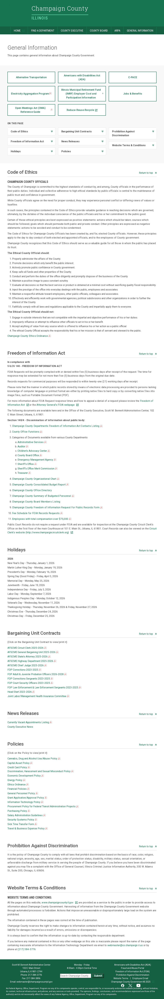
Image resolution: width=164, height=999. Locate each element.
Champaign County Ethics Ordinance (29, 335)
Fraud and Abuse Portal (132, 968)
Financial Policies (18, 788)
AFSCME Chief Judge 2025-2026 (27, 665)
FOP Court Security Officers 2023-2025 (30, 682)
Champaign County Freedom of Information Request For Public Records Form (57, 507)
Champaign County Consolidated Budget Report (40, 484)
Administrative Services (32, 442)
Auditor (23, 446)
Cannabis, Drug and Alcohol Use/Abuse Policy (33, 758)
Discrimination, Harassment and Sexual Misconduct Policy (40, 771)
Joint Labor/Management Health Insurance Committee (38, 696)
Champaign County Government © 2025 (131, 981)
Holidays (14, 150)
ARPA (115, 29)
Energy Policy (16, 780)
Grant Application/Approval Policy (27, 797)
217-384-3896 (33, 978)
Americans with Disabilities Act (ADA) (79, 76)
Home (15, 29)
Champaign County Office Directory (32, 490)
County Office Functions (27, 431)
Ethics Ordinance (18, 784)
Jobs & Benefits (125, 90)
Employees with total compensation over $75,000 (41, 518)
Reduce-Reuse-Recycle (76, 107)
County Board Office (30, 455)
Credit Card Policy (18, 767)
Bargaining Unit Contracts (75, 130)
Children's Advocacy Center (34, 450)
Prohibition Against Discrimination (122, 132)
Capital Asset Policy (20, 763)
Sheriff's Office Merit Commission (38, 468)
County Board (97, 29)
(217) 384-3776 (26, 949)
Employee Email (140, 978)
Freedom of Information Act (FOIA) (132, 971)
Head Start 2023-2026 (21, 691)
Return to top (146, 172)
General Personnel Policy (22, 793)
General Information (138, 29)
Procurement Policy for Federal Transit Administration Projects (43, 806)
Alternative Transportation (27, 75)
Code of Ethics (17, 130)
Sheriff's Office (27, 464)
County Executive (70, 29)
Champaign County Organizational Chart (36, 478)
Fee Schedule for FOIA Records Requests (37, 513)
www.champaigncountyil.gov (58, 902)
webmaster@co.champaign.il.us (125, 945)
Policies (64, 150)
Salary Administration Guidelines (26, 815)
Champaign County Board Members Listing (36, 501)
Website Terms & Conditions (127, 144)
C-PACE (123, 75)
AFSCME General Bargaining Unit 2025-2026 (33, 652)
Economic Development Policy (25, 775)
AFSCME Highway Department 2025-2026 (31, 661)
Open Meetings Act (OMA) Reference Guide (34, 110)
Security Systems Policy (22, 819)
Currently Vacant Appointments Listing (29, 722)
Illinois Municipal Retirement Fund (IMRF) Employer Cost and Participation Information (79, 92)
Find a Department (41, 29)
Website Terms (121, 978)
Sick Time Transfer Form (22, 824)
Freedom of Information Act (25, 140)
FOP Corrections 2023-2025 (24, 669)
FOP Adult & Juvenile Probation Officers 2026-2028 (37, 674)
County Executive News (20, 726)
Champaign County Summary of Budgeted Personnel (43, 495)
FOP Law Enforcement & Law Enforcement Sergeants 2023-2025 (44, 687)
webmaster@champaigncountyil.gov (34, 981)
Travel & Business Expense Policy (27, 828)
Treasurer (24, 472)
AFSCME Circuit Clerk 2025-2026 (27, 647)
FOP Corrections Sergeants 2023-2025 (30, 678)
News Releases (69, 140)
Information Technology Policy (25, 802)
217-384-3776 (35, 975)
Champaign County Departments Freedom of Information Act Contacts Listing (57, 425)
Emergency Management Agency (37, 459)
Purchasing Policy (18, 810)
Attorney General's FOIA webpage (56, 404)
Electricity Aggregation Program (31, 93)
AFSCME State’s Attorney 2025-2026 (29, 656)
